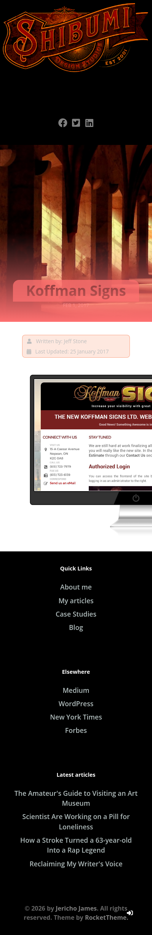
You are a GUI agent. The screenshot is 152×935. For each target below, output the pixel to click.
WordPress (76, 703)
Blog (76, 627)
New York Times (76, 716)
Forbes (76, 730)
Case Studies (76, 614)
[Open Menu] (76, 89)
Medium (75, 690)
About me (76, 586)
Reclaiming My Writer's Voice (75, 863)
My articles (75, 600)
